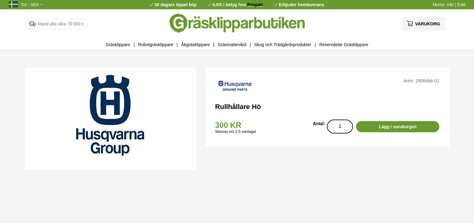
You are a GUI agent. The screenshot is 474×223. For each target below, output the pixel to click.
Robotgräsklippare (155, 44)
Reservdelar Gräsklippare (343, 44)
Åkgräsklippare (195, 44)
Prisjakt (255, 4)
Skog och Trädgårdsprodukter (282, 44)
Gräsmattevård (232, 44)
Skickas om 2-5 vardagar (235, 131)
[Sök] (56, 24)
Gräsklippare (118, 44)
